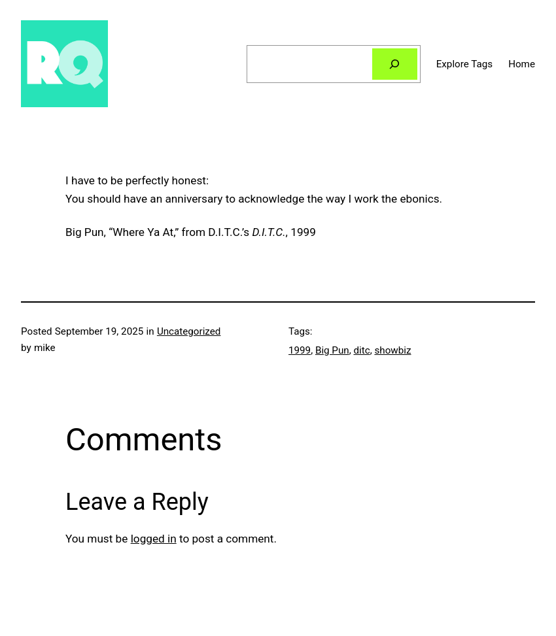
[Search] (394, 64)
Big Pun (332, 350)
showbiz (392, 350)
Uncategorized (189, 331)
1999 (299, 350)
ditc (361, 350)
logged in (154, 538)
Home (521, 64)
